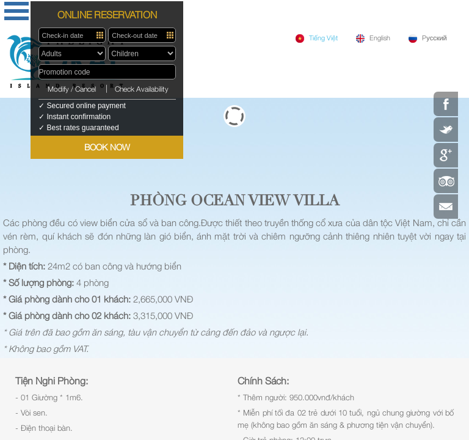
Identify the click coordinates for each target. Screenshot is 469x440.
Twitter (446, 129)
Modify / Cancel (72, 89)
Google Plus (446, 155)
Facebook (446, 104)
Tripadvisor (446, 181)
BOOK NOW (107, 147)
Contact (446, 206)
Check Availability (142, 89)
